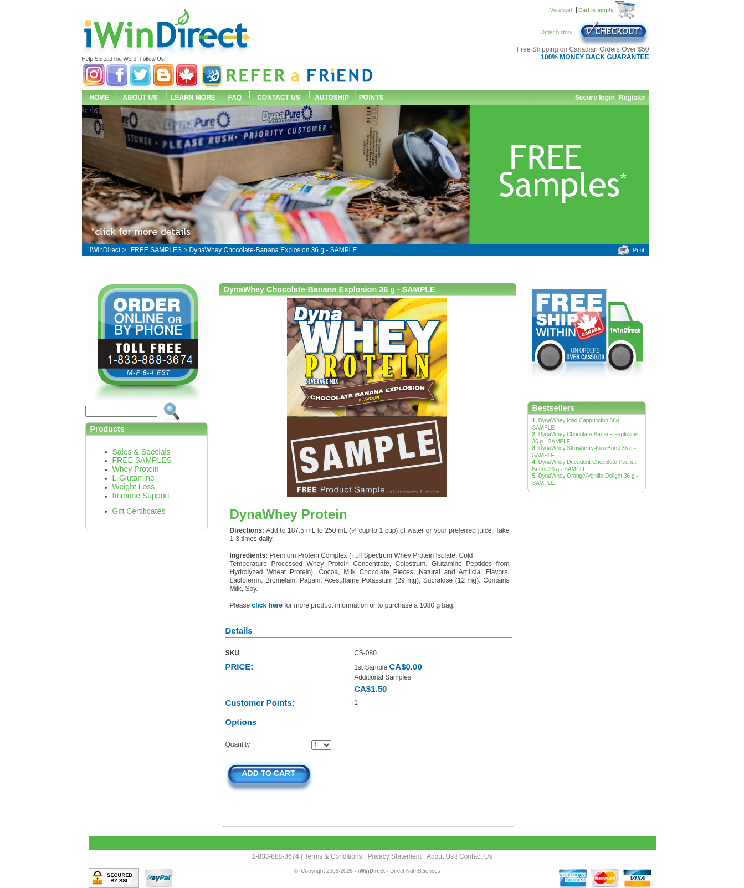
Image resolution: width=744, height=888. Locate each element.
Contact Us (475, 856)
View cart (561, 10)
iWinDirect (105, 250)
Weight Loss (133, 486)
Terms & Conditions (334, 856)
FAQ (235, 97)
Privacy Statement (395, 856)
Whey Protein (135, 469)
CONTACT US (278, 97)
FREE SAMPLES (156, 250)
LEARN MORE (193, 97)
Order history (558, 32)
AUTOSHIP (332, 97)
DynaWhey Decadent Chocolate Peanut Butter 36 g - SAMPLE (584, 465)
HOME (98, 97)
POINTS (371, 97)
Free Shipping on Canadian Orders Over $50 (583, 49)
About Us (441, 856)
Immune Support (141, 495)
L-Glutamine (133, 477)
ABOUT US (140, 97)
